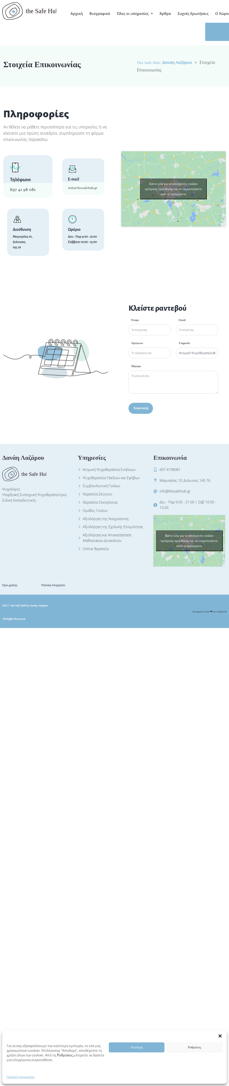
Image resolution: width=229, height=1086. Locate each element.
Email (176, 341)
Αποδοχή (137, 1053)
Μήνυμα (156, 362)
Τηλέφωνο (156, 352)
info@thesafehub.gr (82, 181)
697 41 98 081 (23, 189)
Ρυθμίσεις (194, 1053)
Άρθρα (165, 13)
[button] (220, 1041)
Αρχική (77, 13)
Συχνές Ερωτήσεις (193, 13)
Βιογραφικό (99, 13)
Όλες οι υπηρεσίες (135, 13)
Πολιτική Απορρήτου (20, 1083)
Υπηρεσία (177, 352)
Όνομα (155, 341)
